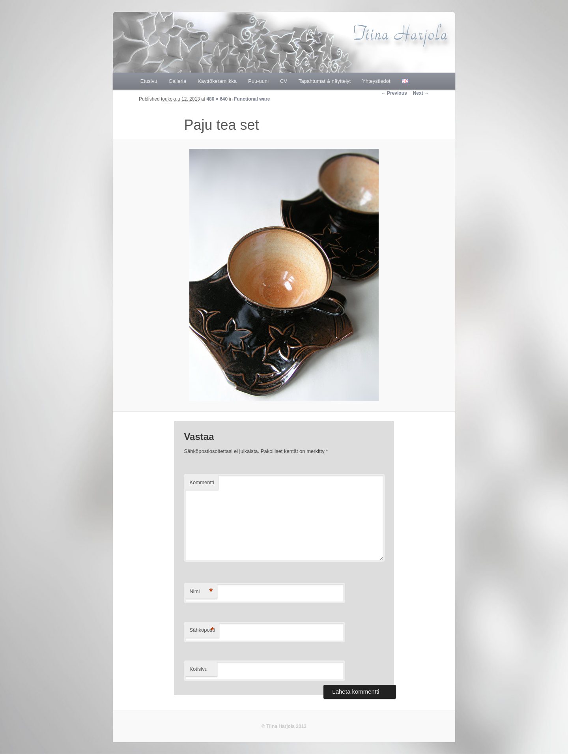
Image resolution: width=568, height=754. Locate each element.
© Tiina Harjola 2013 (284, 726)
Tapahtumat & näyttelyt (325, 81)
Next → (421, 93)
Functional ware (252, 99)
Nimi (201, 591)
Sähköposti (202, 630)
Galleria (177, 81)
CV (283, 81)
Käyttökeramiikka (217, 81)
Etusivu (148, 81)
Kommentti (201, 482)
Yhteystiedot (376, 81)
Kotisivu (198, 669)
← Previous (394, 93)
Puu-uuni (258, 81)
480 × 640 (217, 99)
